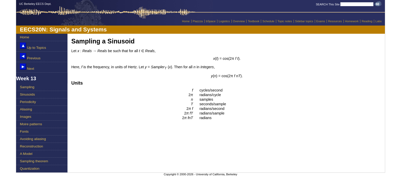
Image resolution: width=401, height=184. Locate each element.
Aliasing (26, 109)
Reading (367, 21)
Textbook (253, 21)
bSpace (211, 21)
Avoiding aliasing (33, 139)
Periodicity (28, 102)
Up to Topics (33, 46)
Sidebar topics (304, 21)
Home (186, 21)
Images (25, 117)
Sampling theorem (34, 161)
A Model (26, 154)
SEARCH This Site (328, 4)
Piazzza (198, 21)
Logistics (224, 21)
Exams (320, 21)
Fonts (24, 131)
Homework (352, 21)
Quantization (29, 168)
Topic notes (284, 21)
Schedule (268, 21)
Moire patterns (31, 124)
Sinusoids (27, 94)
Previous (30, 56)
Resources (335, 21)
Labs (378, 21)
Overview (239, 21)
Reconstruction (31, 146)
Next (27, 67)
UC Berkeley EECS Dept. (35, 3)
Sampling (27, 87)
